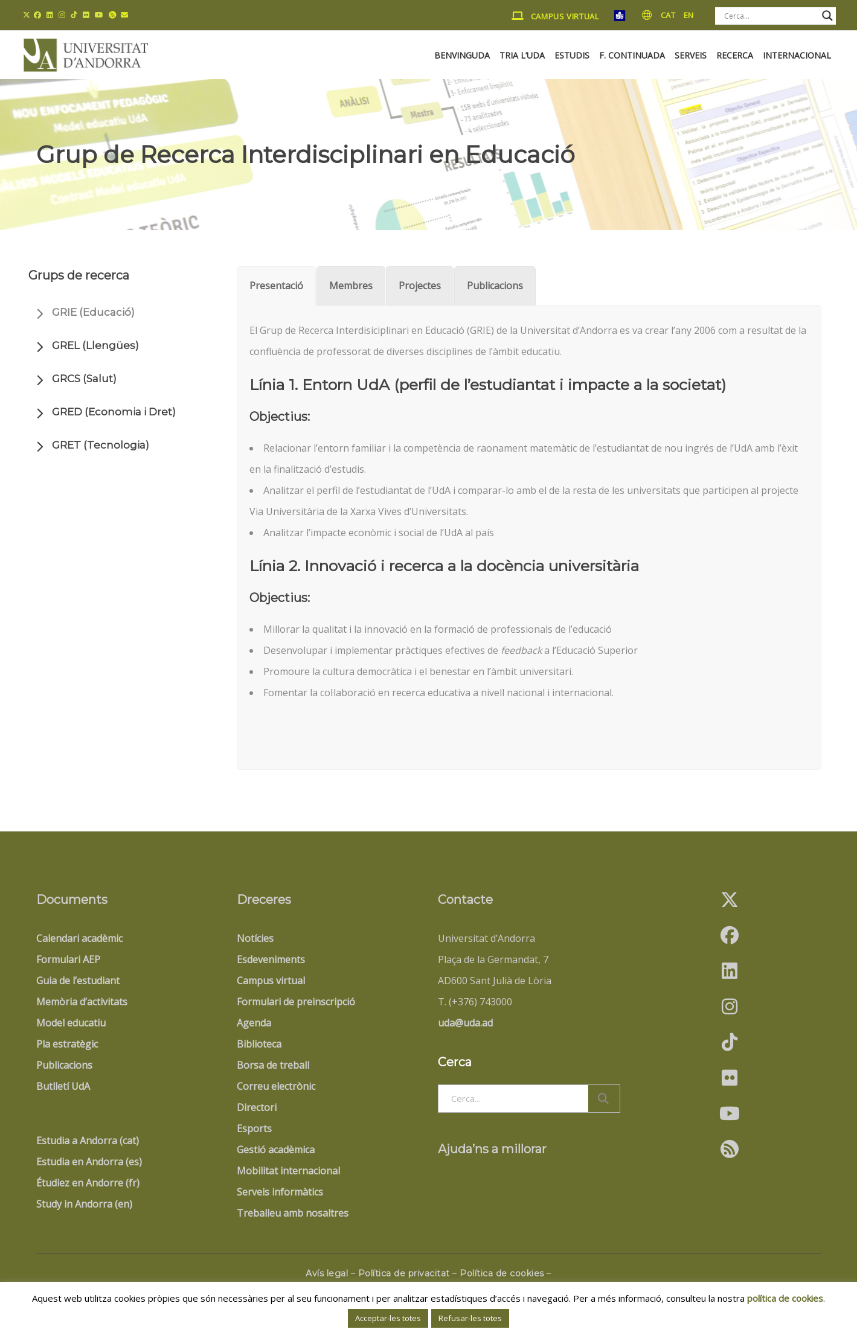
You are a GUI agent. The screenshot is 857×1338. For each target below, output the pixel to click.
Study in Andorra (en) (84, 1204)
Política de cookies (502, 1273)
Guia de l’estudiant (78, 980)
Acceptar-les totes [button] (388, 1318)
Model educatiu (71, 1022)
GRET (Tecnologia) (100, 445)
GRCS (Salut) (84, 379)
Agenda (254, 1022)
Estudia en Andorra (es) (89, 1161)
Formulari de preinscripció (296, 1001)
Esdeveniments (271, 959)
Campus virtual (271, 980)
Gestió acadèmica (276, 1149)
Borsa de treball (273, 1065)
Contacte (465, 899)
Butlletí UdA (63, 1086)
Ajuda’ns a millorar (492, 1149)
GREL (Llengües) (95, 345)
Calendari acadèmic (79, 938)
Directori (257, 1107)
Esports (254, 1128)
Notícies (255, 938)
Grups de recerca (78, 275)
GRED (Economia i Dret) (114, 412)
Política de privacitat (404, 1273)
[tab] (276, 286)
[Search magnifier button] (827, 15)
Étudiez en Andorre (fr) (88, 1182)
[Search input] (770, 15)
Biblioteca (259, 1044)
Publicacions (64, 1065)
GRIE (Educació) (93, 312)
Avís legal (327, 1273)
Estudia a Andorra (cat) (87, 1140)
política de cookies (785, 1298)
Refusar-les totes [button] (470, 1318)
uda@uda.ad (465, 1022)
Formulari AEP (68, 959)
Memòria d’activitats (81, 1001)
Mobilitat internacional (288, 1170)
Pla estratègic (67, 1044)
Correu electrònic (276, 1086)
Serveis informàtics (280, 1192)
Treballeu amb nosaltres (292, 1213)
